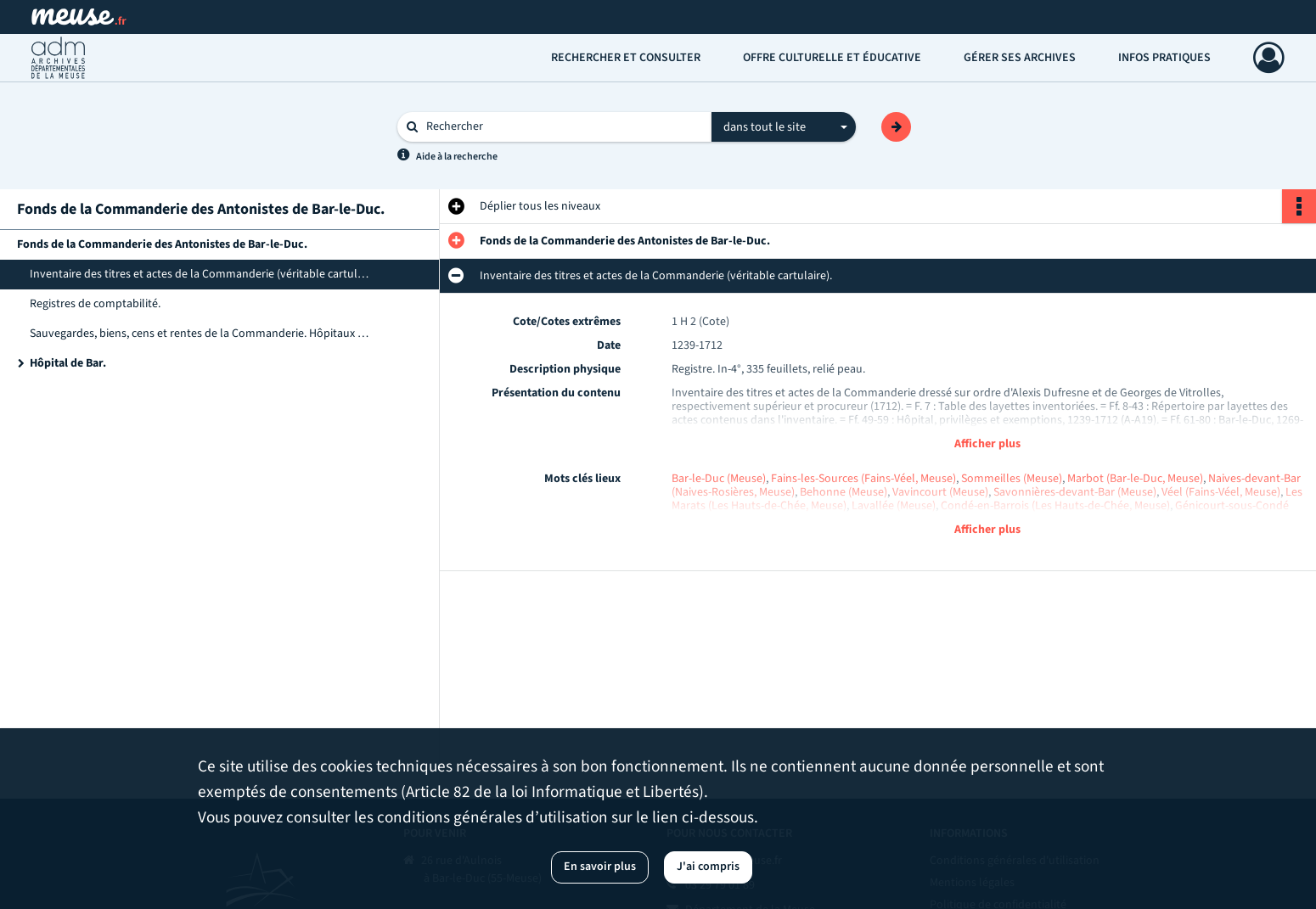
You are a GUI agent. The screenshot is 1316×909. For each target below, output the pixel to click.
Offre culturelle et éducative (832, 57)
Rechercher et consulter (625, 57)
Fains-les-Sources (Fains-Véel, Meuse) (863, 478)
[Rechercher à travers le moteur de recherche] (563, 127)
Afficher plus (987, 443)
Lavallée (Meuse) (894, 505)
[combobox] (783, 127)
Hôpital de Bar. (68, 363)
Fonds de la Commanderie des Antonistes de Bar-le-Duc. (162, 244)
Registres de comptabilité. (95, 303)
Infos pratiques (1164, 57)
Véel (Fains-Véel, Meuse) (1220, 492)
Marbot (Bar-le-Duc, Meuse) (1135, 478)
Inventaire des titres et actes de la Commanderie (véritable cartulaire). (199, 274)
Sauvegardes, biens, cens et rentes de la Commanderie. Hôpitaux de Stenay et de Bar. (199, 333)
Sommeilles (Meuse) (1011, 478)
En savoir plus (600, 866)
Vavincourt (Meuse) (940, 492)
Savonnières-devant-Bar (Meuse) (1074, 492)
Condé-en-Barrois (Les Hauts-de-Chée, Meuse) (1055, 505)
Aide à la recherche (457, 156)
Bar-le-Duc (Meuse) (719, 478)
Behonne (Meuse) (843, 492)
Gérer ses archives (1020, 57)
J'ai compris (708, 866)
